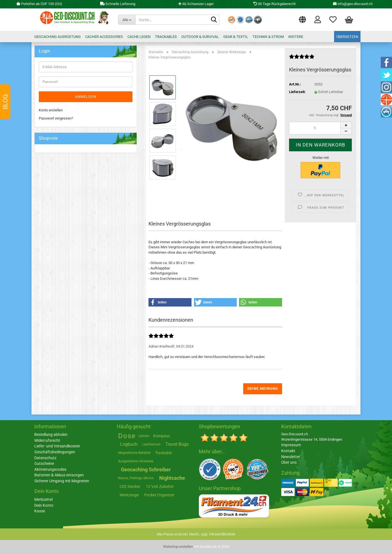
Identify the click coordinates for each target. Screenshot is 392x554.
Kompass (161, 436)
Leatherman (151, 444)
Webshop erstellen (178, 546)
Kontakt (288, 451)
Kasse (39, 511)
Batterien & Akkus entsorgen (59, 475)
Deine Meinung (262, 388)
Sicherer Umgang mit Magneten (61, 481)
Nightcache (172, 478)
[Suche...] (127, 20)
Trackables (166, 37)
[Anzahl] (320, 128)
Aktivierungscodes (50, 469)
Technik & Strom (268, 37)
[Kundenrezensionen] (301, 59)
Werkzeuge (129, 495)
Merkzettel (333, 19)
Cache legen (138, 37)
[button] (302, 18)
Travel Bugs (177, 444)
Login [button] (317, 19)
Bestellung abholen (50, 434)
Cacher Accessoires (104, 37)
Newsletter (290, 456)
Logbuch (129, 444)
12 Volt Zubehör (160, 486)
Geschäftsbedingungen (54, 452)
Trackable (163, 453)
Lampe (144, 436)
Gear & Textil (235, 37)
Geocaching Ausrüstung (57, 37)
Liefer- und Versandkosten (57, 446)
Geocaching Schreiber (146, 469)
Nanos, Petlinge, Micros (136, 478)
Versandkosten (222, 534)
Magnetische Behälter (134, 453)
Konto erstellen (51, 110)
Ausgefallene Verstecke (135, 461)
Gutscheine (44, 463)
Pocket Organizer (159, 495)
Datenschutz (45, 458)
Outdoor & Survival (200, 37)
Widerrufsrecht (47, 440)
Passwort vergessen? (56, 118)
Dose (127, 436)
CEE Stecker (130, 486)
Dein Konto (43, 505)
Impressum (291, 445)
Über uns (289, 462)
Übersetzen (347, 37)
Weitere (295, 37)
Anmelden (85, 96)
